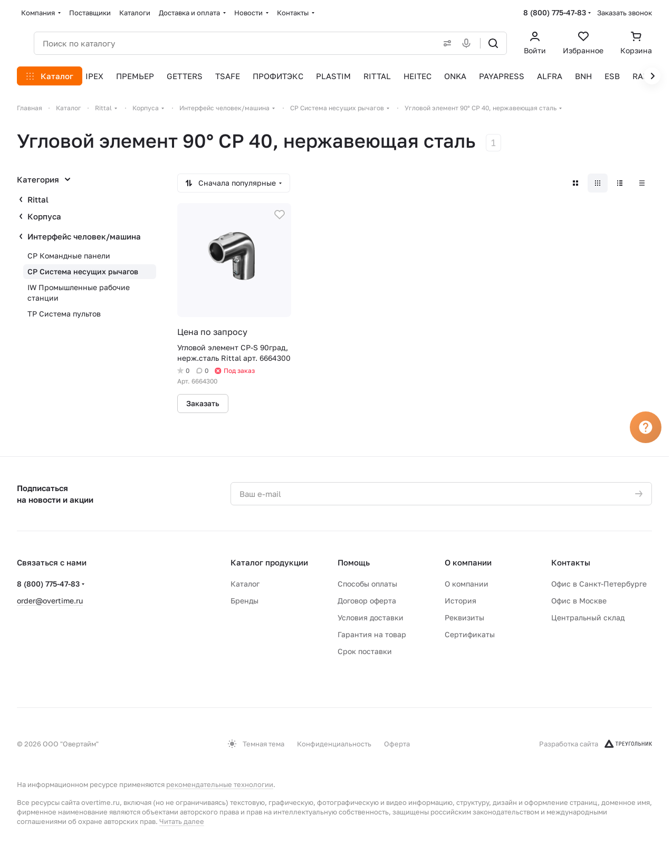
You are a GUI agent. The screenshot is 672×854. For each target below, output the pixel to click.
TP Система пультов (64, 313)
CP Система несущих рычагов (82, 271)
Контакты (570, 562)
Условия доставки (371, 617)
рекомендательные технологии (219, 784)
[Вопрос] (645, 427)
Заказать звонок (624, 12)
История (460, 600)
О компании (468, 562)
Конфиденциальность (334, 744)
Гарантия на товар (372, 634)
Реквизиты (464, 617)
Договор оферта (367, 600)
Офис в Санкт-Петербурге (599, 583)
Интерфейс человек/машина (84, 236)
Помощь (354, 562)
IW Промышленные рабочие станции (78, 292)
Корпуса (44, 216)
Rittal (38, 199)
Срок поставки (365, 651)
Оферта (397, 744)
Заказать (202, 403)
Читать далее (181, 821)
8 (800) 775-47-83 (554, 12)
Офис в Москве (579, 600)
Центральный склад (588, 617)
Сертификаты (470, 634)
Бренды (244, 600)
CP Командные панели (68, 255)
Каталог (245, 583)
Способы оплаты (367, 583)
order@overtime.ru (50, 600)
